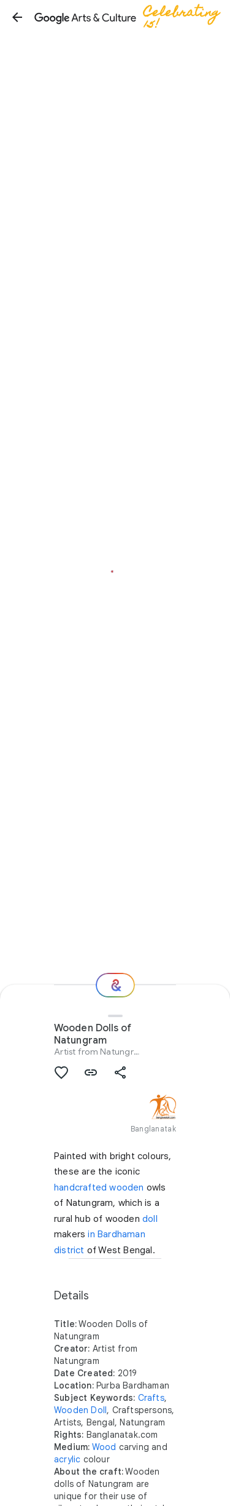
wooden (126, 1187)
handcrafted (80, 1187)
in (91, 1234)
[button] (17, 17)
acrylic (67, 1459)
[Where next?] (115, 985)
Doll (99, 1410)
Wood (104, 1446)
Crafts (151, 1397)
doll (150, 1218)
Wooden (71, 1410)
